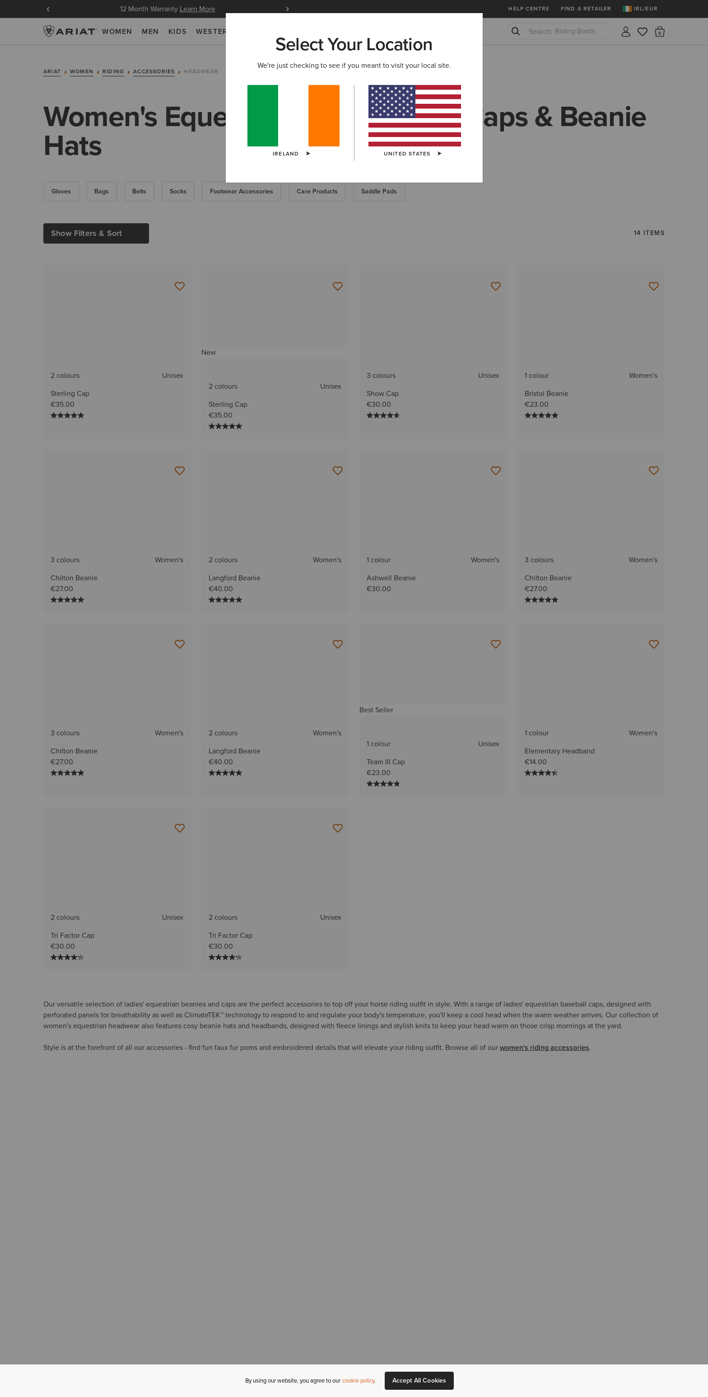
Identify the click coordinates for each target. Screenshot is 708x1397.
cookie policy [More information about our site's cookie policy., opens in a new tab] (358, 1380)
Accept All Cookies (419, 1380)
